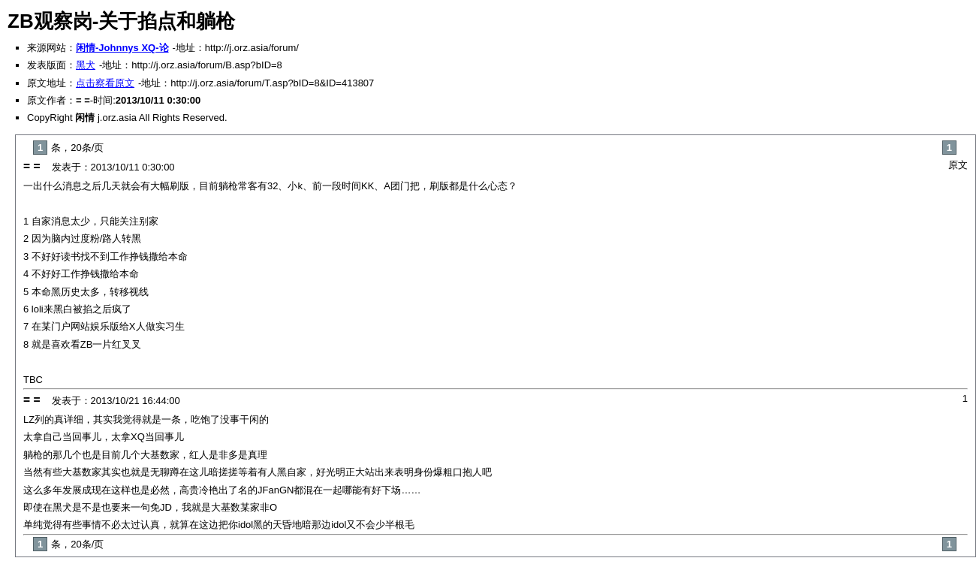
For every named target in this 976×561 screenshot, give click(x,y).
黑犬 (85, 65)
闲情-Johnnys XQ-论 (122, 47)
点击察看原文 (105, 83)
